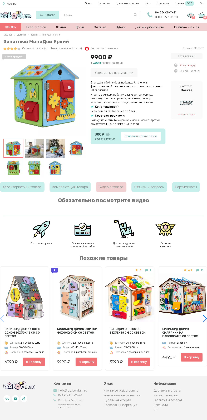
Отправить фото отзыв (141, 136)
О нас (88, 3)
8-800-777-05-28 (166, 17)
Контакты (163, 3)
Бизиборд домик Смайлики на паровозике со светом (180, 332)
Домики (61, 27)
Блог (148, 3)
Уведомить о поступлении (114, 73)
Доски (80, 27)
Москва (9, 4)
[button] (204, 318)
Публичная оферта (117, 400)
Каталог (47, 15)
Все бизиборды (36, 27)
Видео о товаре (111, 187)
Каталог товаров (166, 395)
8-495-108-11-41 (165, 12)
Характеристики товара (22, 187)
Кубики (120, 27)
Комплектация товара (70, 187)
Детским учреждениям (149, 27)
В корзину (34, 362)
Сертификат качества (101, 49)
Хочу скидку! (188, 65)
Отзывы (184, 3)
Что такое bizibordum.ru (121, 390)
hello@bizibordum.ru (70, 390)
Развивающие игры (186, 27)
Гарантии (104, 3)
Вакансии (161, 405)
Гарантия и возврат (168, 400)
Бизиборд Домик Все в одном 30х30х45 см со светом (22, 332)
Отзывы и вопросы (149, 187)
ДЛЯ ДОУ (10, 27)
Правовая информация (120, 405)
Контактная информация (121, 395)
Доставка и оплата (167, 390)
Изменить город (186, 114)
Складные (100, 27)
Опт (202, 3)
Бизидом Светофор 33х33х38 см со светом (128, 330)
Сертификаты (186, 187)
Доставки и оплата (128, 3)
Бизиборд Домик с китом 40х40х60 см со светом (77, 330)
